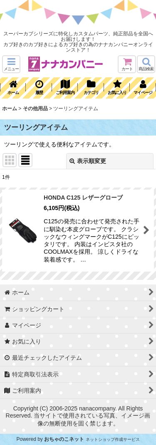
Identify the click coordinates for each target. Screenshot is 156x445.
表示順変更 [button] (87, 161)
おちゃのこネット (64, 439)
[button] (11, 64)
